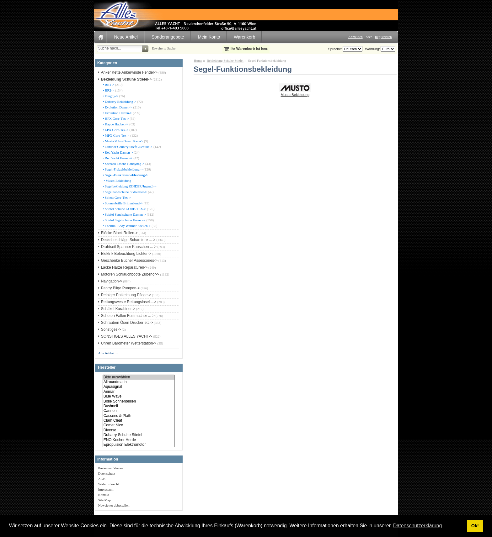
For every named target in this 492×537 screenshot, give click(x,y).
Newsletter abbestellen (114, 505)
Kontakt (103, 495)
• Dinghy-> (110, 96)
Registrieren (383, 37)
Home (198, 60)
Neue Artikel (126, 36)
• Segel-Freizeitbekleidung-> (122, 169)
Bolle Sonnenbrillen (138, 401)
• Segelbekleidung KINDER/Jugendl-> (129, 186)
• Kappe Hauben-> (115, 124)
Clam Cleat (138, 420)
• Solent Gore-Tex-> (116, 197)
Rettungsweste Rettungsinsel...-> (128, 302)
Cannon (138, 410)
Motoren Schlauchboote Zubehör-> (130, 274)
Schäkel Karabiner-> (118, 309)
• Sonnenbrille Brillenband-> (122, 203)
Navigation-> (111, 281)
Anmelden (355, 37)
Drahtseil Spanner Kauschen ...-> (129, 247)
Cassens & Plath (138, 415)
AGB (101, 479)
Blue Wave (138, 396)
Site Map (104, 500)
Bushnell (138, 406)
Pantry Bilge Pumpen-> (120, 288)
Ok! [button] (475, 525)
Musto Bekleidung (295, 93)
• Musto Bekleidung (116, 180)
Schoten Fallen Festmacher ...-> (128, 315)
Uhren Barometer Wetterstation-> (129, 343)
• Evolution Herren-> (117, 113)
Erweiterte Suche (163, 48)
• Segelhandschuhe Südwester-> (124, 192)
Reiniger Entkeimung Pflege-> (126, 295)
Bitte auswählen (138, 377)
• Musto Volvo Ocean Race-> (122, 141)
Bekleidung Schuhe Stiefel (225, 60)
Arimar (138, 391)
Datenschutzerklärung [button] (417, 525)
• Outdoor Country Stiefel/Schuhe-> (127, 147)
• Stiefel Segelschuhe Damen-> (124, 214)
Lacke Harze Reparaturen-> (124, 267)
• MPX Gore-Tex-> (116, 135)
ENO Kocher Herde (138, 440)
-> (126, 79)
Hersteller (106, 368)
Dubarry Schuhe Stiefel (138, 435)
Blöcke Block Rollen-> (119, 233)
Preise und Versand (111, 468)
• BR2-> (108, 90)
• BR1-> (108, 85)
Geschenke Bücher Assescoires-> (129, 260)
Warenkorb (244, 36)
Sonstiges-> (111, 329)
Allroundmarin (138, 382)
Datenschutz (106, 473)
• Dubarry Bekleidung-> (119, 101)
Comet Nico (138, 425)
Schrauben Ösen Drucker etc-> (127, 322)
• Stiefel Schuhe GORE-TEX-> (124, 209)
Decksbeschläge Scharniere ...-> (128, 240)
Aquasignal (138, 386)
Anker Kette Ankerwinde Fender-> (129, 72)
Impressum (106, 489)
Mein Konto (209, 36)
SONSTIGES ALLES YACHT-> (126, 336)
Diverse (138, 430)
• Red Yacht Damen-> (117, 152)
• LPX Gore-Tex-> (115, 130)
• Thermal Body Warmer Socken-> (126, 226)
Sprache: (335, 49)
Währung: (371, 49)
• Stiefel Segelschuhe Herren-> (124, 220)
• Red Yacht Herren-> (117, 158)
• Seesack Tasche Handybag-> (123, 164)
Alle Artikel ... (108, 353)
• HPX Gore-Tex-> (115, 118)
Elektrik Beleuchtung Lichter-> (126, 253)
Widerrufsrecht (108, 484)
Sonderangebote (168, 36)
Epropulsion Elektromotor (138, 444)
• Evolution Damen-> (117, 107)
